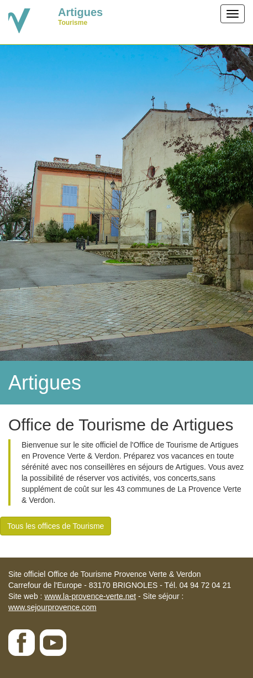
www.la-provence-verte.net (90, 596)
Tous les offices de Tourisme (55, 526)
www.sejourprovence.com (52, 607)
